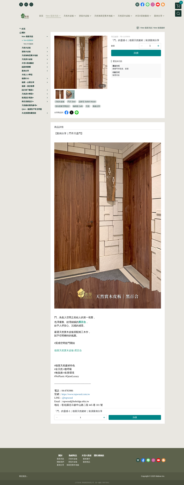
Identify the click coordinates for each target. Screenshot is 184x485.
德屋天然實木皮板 (64, 350)
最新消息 (60, 459)
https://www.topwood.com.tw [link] (76, 394)
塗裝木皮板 (72, 462)
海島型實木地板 (73, 465)
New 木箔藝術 (28, 44)
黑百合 (82, 322)
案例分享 (60, 465)
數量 (113, 46)
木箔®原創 (86, 456)
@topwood (67, 397)
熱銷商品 (73, 456)
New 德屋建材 (28, 40)
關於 (60, 456)
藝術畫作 (86, 459)
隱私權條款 (99, 456)
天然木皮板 (72, 459)
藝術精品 (86, 462)
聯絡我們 (60, 462)
